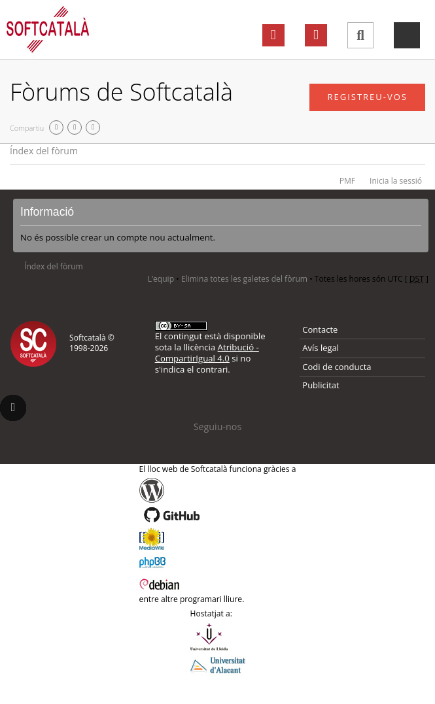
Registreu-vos (367, 97)
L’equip (161, 278)
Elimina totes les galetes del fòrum (244, 278)
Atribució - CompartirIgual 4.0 (207, 352)
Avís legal (320, 348)
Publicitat (320, 385)
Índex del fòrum (44, 150)
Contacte (320, 329)
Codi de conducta (336, 367)
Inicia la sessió (396, 180)
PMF (347, 180)
